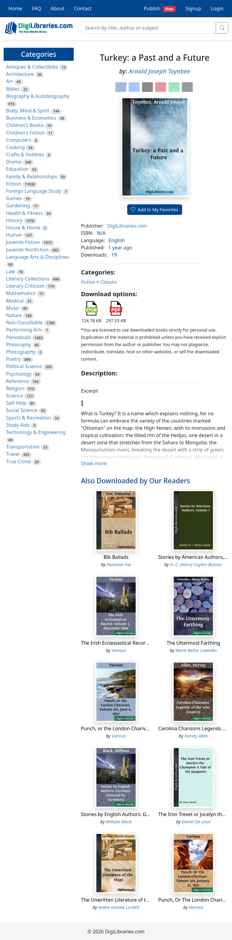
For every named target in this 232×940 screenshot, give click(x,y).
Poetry (13, 359)
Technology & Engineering (36, 432)
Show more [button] (94, 463)
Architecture (20, 74)
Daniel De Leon (196, 822)
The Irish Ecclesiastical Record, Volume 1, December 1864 (146, 643)
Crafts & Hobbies (25, 154)
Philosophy (18, 344)
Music (12, 308)
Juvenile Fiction (23, 242)
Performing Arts (24, 329)
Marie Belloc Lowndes (196, 650)
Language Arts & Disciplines (37, 257)
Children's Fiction (25, 132)
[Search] (148, 28)
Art (9, 81)
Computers (18, 140)
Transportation (23, 446)
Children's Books (25, 125)
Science (14, 395)
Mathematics (20, 293)
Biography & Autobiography (37, 96)
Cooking (15, 147)
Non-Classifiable (24, 322)
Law (10, 271)
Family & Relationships (31, 176)
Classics (108, 282)
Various (118, 650)
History (14, 220)
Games (14, 198)
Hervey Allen (196, 736)
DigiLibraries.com (127, 225)
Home (15, 8)
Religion (15, 388)
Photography (21, 351)
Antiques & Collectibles (32, 66)
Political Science (24, 366)
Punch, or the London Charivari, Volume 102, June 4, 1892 (146, 728)
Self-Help (16, 403)
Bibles (13, 89)
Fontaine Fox (119, 564)
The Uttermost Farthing (193, 643)
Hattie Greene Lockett (118, 907)
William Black (119, 822)
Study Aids (18, 425)
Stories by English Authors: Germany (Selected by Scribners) (148, 814)
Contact (83, 8)
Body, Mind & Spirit (28, 110)
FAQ (36, 8)
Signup (193, 8)
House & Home (23, 227)
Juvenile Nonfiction (27, 249)
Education (17, 169)
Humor (14, 235)
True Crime (18, 461)
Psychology (19, 374)
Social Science (21, 410)
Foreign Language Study (33, 191)
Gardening (18, 205)
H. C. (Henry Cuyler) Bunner (196, 564)
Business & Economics (31, 118)
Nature (14, 315)
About (57, 8)
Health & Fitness (24, 213)
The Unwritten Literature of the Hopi (122, 899)
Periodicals (18, 337)
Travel (13, 454)
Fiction (13, 183)
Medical (15, 300)
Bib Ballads (116, 557)
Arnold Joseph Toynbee (159, 71)
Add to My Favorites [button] (154, 209)
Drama (13, 161)
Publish (160, 8)
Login (217, 8)
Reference (17, 381)
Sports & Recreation (28, 417)
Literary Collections (27, 278)
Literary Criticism (25, 286)
